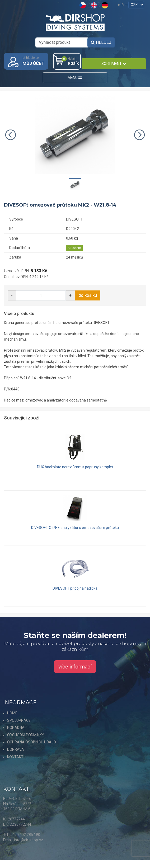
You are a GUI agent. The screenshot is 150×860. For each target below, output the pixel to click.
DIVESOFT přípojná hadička (75, 588)
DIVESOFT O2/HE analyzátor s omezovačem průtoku (75, 527)
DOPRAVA (15, 749)
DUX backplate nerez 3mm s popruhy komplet (75, 467)
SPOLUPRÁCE (19, 720)
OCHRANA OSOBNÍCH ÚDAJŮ (31, 742)
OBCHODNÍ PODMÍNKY (25, 735)
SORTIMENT (113, 63)
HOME (12, 713)
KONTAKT (15, 757)
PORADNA (16, 727)
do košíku (87, 295)
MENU (75, 77)
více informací (75, 666)
